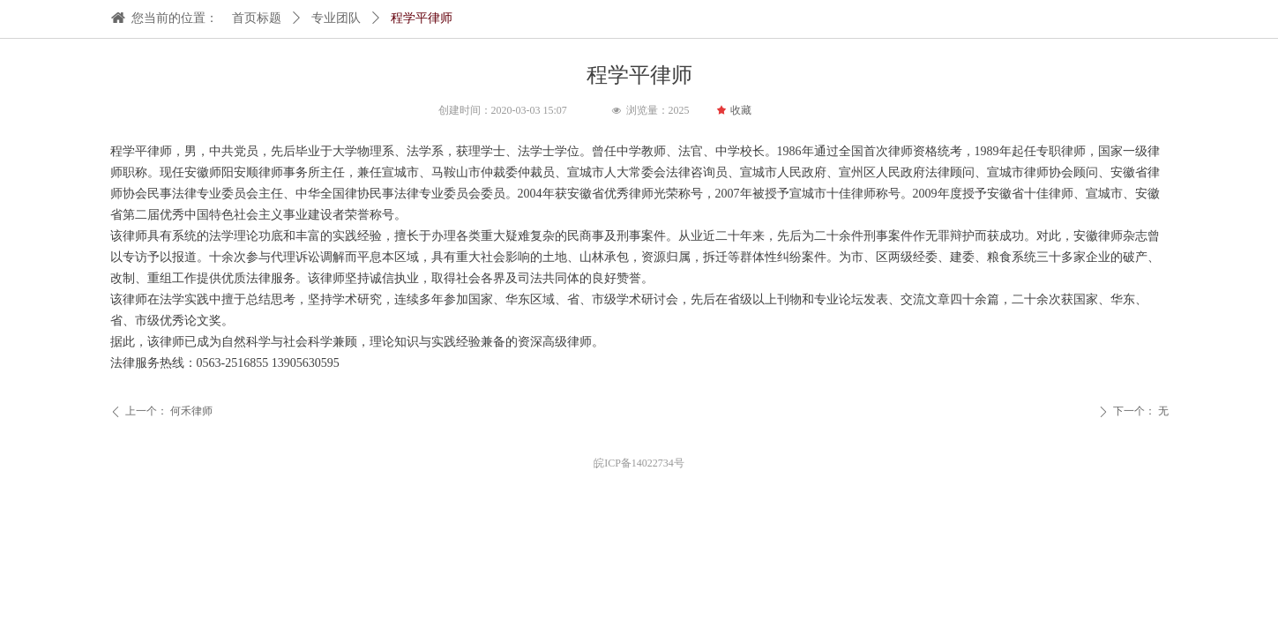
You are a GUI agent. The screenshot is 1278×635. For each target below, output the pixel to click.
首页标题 (256, 18)
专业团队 (336, 18)
